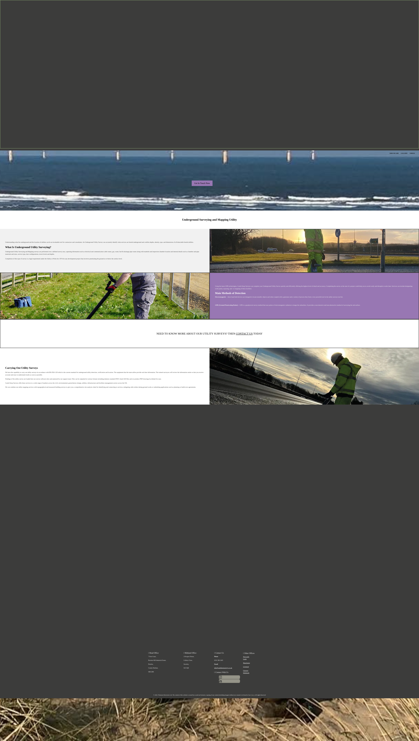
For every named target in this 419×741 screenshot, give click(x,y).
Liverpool (246, 667)
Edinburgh (246, 673)
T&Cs (252, 695)
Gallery (404, 153)
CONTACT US (244, 333)
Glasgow (245, 670)
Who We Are (394, 153)
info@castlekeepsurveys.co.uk (223, 668)
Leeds (245, 659)
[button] (202, 183)
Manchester (246, 663)
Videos (412, 153)
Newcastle (246, 657)
